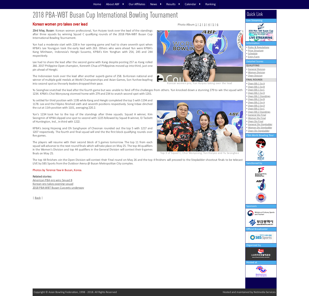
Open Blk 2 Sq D (256, 106)
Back (38, 198)
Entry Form (254, 57)
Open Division (255, 75)
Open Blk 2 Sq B (256, 99)
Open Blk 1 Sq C (256, 90)
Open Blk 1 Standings (259, 96)
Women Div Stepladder (260, 127)
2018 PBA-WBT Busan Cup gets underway (58, 188)
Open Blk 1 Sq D (256, 93)
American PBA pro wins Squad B (52, 180)
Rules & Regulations (258, 47)
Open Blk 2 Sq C (256, 109)
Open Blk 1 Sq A (256, 83)
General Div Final (257, 115)
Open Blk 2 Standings (259, 112)
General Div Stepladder (260, 124)
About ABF (115, 4)
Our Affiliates (137, 4)
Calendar (192, 4)
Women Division (256, 72)
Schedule (253, 53)
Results (173, 4)
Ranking (210, 4)
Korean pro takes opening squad (53, 184)
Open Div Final (255, 121)
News (155, 4)
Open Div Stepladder (259, 131)
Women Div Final (257, 118)
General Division (256, 69)
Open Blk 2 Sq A (256, 102)
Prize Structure (256, 50)
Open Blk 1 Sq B (256, 87)
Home (97, 4)
